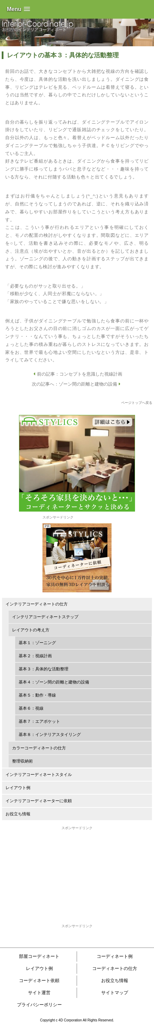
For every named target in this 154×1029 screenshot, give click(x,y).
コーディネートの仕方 (114, 968)
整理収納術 (22, 761)
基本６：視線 (31, 708)
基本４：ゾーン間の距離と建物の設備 (54, 682)
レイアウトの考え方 (30, 630)
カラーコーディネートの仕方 (39, 748)
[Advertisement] (77, 874)
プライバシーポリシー (39, 1004)
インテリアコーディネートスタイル (39, 774)
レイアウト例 (18, 787)
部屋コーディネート (39, 956)
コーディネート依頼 (39, 980)
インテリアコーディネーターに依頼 (39, 800)
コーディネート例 (115, 956)
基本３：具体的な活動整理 (43, 669)
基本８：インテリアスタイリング (50, 734)
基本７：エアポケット (39, 721)
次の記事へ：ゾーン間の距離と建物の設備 (77, 384)
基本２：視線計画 (35, 655)
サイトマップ (114, 992)
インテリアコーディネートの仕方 (37, 604)
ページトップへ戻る (136, 403)
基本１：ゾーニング (37, 642)
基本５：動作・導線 (37, 695)
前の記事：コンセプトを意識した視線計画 (77, 374)
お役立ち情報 (18, 814)
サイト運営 (39, 992)
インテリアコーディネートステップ (45, 616)
